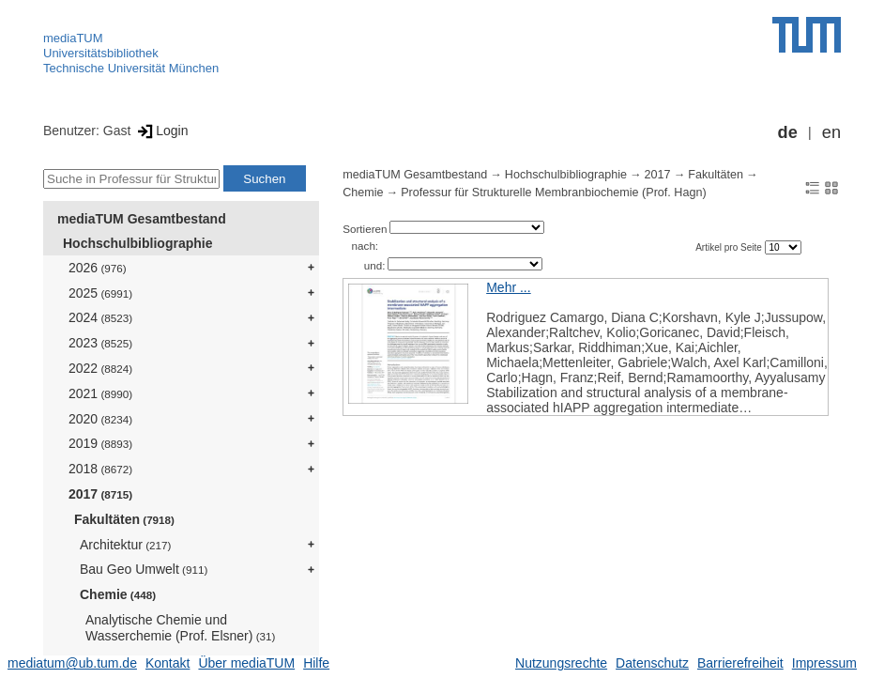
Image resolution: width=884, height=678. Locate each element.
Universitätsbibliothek (101, 53)
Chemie (118, 594)
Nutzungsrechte (561, 662)
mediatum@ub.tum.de (72, 662)
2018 (100, 468)
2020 (100, 418)
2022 (100, 368)
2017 (100, 493)
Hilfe (316, 662)
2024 (100, 317)
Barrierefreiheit (740, 662)
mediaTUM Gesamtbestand (141, 218)
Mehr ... (508, 287)
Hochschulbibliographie (137, 243)
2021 (100, 393)
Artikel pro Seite (729, 247)
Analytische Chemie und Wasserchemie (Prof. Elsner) (180, 627)
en (831, 132)
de (788, 132)
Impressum (824, 662)
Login (161, 130)
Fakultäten (124, 519)
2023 (100, 342)
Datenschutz (652, 662)
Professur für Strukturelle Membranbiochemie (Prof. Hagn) (553, 192)
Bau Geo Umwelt (143, 569)
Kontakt (167, 662)
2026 (98, 267)
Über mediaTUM (246, 662)
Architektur (125, 544)
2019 (100, 443)
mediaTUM (73, 38)
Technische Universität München (131, 68)
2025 (100, 292)
